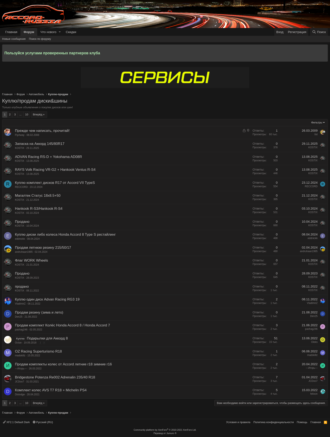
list (316, 134)
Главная (11, 32)
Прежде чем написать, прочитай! (42, 131)
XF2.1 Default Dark (16, 422)
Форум (29, 32)
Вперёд (37, 114)
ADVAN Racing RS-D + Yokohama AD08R (48, 157)
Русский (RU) (43, 422)
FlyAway (19, 135)
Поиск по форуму (40, 38)
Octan (18, 342)
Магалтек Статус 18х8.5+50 (38, 196)
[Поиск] (319, 32)
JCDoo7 (19, 381)
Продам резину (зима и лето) (39, 312)
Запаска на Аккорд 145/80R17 (39, 144)
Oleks (314, 342)
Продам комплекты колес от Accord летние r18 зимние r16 (63, 364)
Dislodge (20, 394)
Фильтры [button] (316, 122)
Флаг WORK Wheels (31, 260)
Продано (22, 222)
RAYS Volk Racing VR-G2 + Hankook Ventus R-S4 (55, 170)
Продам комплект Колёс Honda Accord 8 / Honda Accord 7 (62, 325)
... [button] (20, 114)
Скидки (71, 32)
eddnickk (20, 238)
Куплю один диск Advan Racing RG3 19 (47, 299)
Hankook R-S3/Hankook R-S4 (39, 209)
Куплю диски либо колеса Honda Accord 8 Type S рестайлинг (65, 235)
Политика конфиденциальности (273, 422)
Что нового (48, 32)
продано (22, 287)
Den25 (18, 316)
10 (26, 114)
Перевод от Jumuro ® (164, 433)
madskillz (20, 355)
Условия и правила (238, 422)
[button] (60, 32)
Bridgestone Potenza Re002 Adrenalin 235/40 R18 (55, 377)
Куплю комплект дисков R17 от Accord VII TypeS (55, 183)
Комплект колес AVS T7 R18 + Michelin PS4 (51, 390)
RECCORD (21, 187)
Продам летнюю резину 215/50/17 (43, 248)
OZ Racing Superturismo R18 (38, 351)
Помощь (302, 422)
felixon (314, 393)
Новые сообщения (14, 38)
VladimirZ (20, 303)
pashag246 (21, 329)
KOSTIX (19, 148)
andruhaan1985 (24, 251)
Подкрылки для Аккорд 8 (47, 338)
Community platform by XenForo (165, 430)
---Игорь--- (21, 368)
